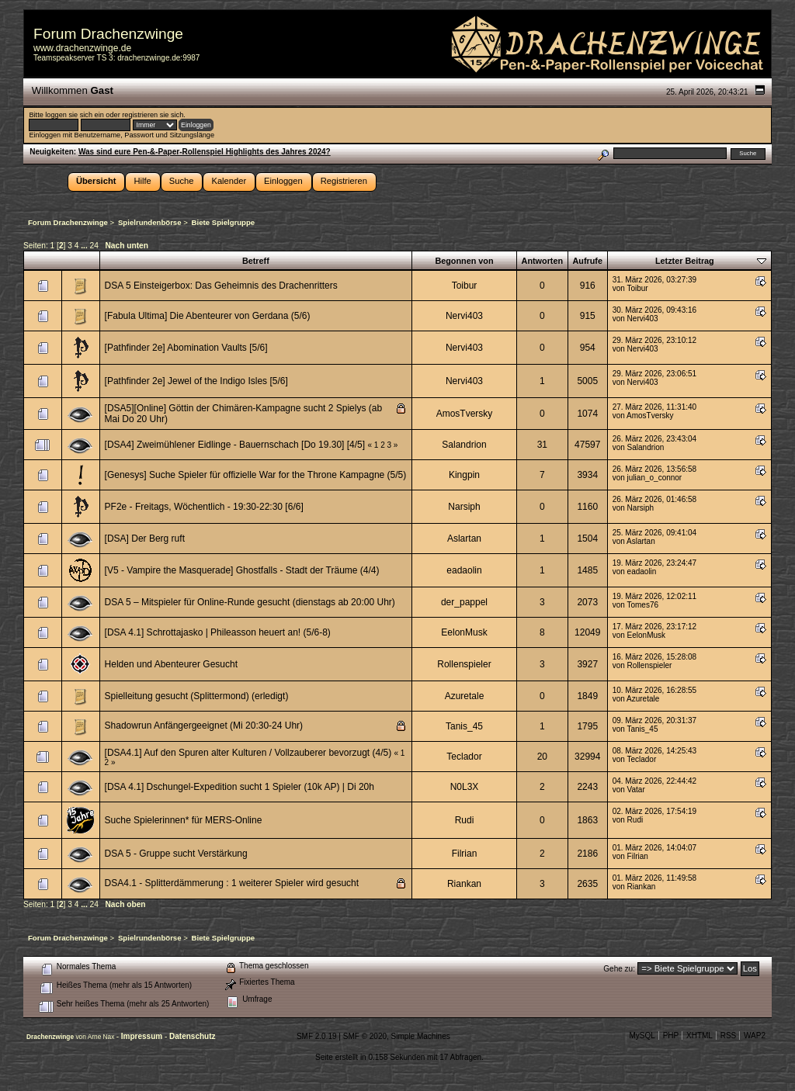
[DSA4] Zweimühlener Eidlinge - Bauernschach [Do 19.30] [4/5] (235, 444)
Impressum (143, 1036)
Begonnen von (464, 260)
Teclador (463, 756)
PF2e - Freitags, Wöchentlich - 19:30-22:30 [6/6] (204, 506)
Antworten (543, 260)
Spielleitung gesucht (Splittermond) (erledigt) (197, 696)
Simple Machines (420, 1036)
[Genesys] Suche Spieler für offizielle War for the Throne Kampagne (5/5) (256, 474)
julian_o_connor (654, 477)
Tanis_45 (464, 726)
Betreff (255, 260)
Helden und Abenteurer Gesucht (171, 664)
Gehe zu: (619, 969)
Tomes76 (642, 605)
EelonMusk (464, 632)
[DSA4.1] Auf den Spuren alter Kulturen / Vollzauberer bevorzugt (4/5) (249, 752)
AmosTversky (464, 413)
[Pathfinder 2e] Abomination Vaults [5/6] (186, 347)
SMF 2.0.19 (317, 1036)
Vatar (636, 789)
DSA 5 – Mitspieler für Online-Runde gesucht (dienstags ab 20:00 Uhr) (250, 602)
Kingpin (464, 474)
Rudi (464, 820)
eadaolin (463, 570)
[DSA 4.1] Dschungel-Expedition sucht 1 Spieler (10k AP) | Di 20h (239, 786)
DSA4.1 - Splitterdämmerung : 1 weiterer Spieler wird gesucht (232, 883)
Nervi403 (464, 315)
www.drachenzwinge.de (82, 48)
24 (94, 245)
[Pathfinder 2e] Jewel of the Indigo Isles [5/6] (196, 381)
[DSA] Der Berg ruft (145, 538)
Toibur (464, 285)
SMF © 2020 (365, 1036)
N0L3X (464, 786)
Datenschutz (192, 1036)
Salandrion (464, 444)
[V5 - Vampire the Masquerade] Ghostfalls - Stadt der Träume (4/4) (242, 570)
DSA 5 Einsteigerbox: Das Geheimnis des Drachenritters (221, 285)
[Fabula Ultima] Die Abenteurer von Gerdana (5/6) (208, 315)
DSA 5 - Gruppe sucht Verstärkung (176, 853)
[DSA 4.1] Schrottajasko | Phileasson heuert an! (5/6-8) (218, 632)
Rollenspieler (464, 664)
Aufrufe (588, 260)
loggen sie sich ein (74, 115)
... (85, 245)
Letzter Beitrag (684, 260)
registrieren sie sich (152, 115)
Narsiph (464, 506)
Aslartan (464, 538)
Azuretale (464, 696)
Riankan (464, 883)
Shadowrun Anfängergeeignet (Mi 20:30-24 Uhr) (204, 725)
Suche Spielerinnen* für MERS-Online (183, 820)
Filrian (464, 853)
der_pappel (464, 602)
